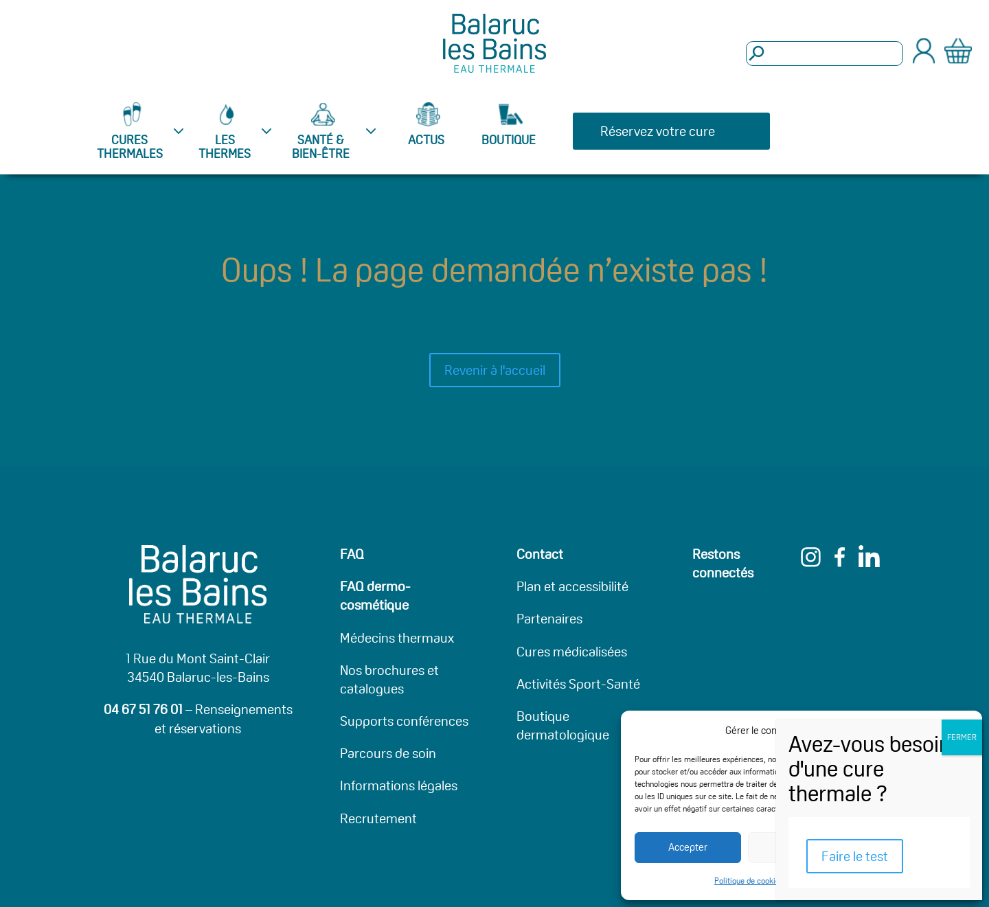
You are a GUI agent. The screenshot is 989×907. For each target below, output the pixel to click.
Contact (539, 554)
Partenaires (549, 619)
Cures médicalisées (571, 652)
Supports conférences (404, 721)
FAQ (352, 554)
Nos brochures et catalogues (389, 679)
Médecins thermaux (397, 638)
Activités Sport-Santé (578, 684)
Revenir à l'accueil (494, 370)
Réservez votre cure (657, 131)
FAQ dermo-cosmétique (375, 595)
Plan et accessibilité (572, 586)
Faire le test (854, 856)
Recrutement (378, 818)
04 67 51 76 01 (143, 709)
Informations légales (398, 785)
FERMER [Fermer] (962, 737)
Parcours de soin (388, 753)
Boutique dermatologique (562, 725)
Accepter (687, 846)
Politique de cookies (749, 880)
